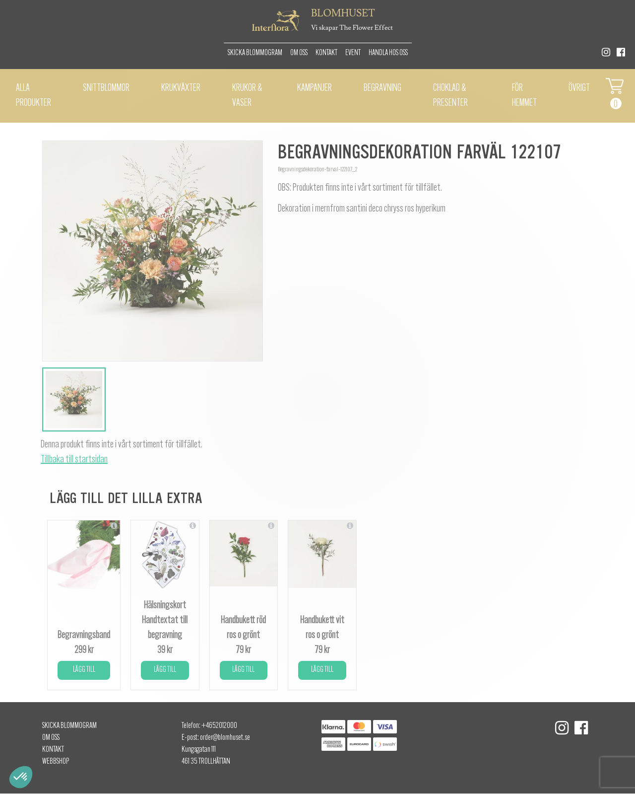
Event (353, 53)
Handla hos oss (388, 53)
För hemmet (524, 95)
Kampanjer (314, 88)
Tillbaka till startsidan (74, 460)
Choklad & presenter (450, 95)
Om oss (299, 53)
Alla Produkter (33, 95)
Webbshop (55, 762)
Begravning (382, 88)
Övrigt (579, 88)
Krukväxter (180, 88)
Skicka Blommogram (255, 53)
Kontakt (326, 53)
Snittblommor (106, 88)
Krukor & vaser (247, 95)
